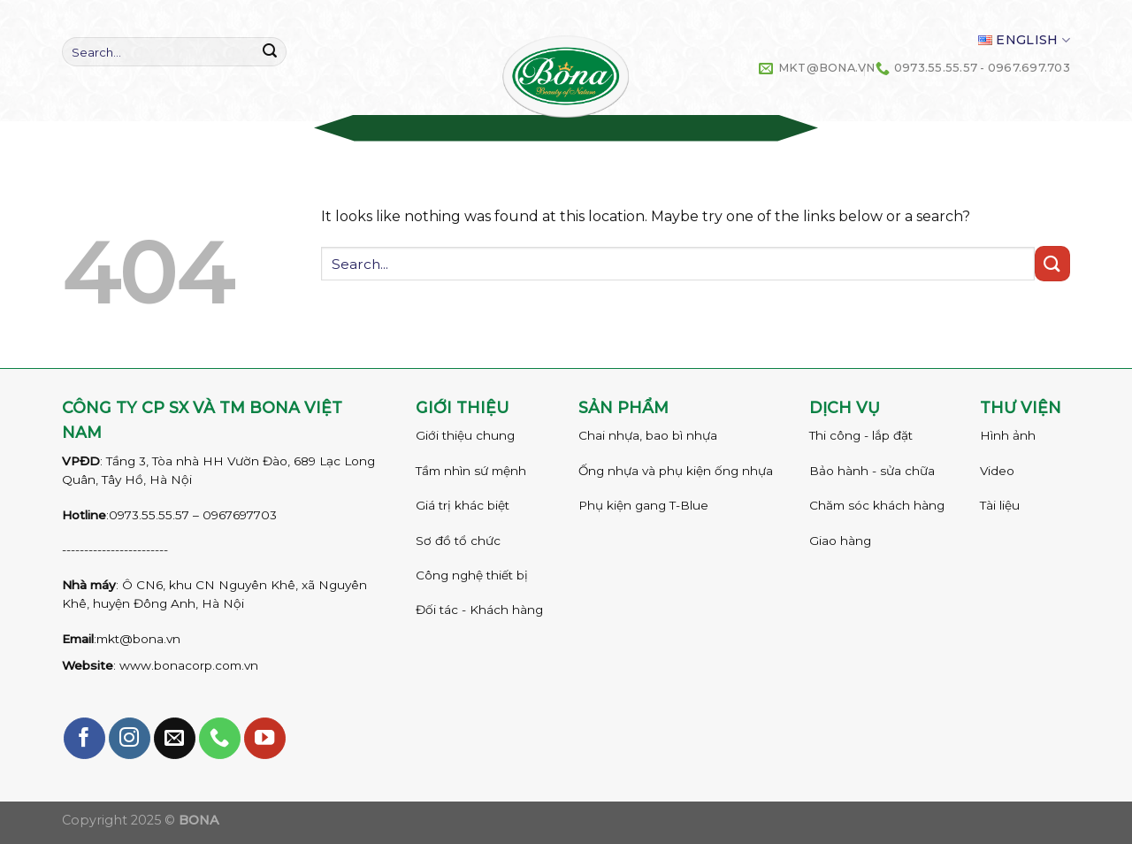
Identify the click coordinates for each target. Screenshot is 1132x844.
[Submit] (270, 52)
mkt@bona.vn (138, 639)
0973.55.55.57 (149, 515)
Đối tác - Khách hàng (479, 609)
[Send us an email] (174, 738)
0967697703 (240, 515)
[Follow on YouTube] (265, 738)
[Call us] (220, 738)
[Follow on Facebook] (84, 738)
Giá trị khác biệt (462, 505)
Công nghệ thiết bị (472, 575)
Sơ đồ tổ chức (458, 540)
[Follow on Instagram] (129, 738)
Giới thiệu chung (465, 435)
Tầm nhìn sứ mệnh (471, 471)
